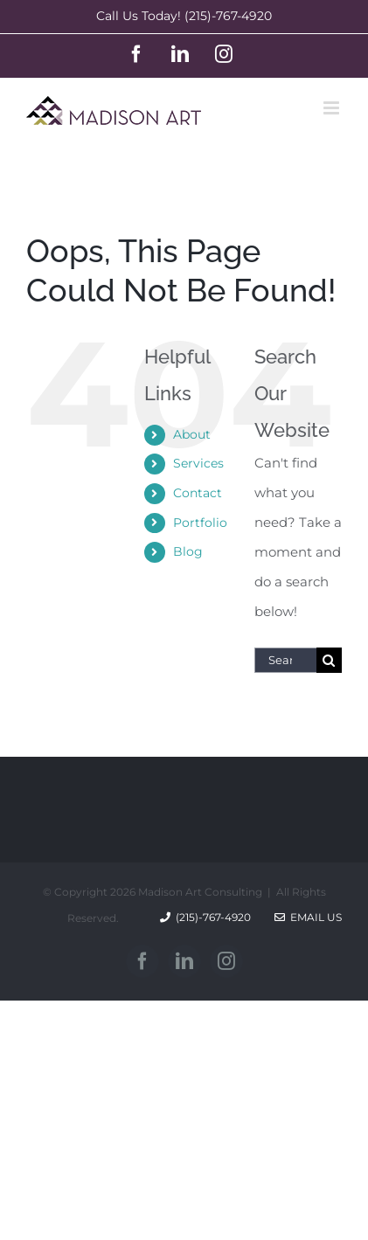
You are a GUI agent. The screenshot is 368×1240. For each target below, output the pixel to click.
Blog (188, 551)
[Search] (329, 660)
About (192, 434)
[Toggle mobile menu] (332, 108)
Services (198, 463)
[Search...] (285, 660)
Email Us (308, 917)
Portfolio (200, 522)
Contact (197, 493)
